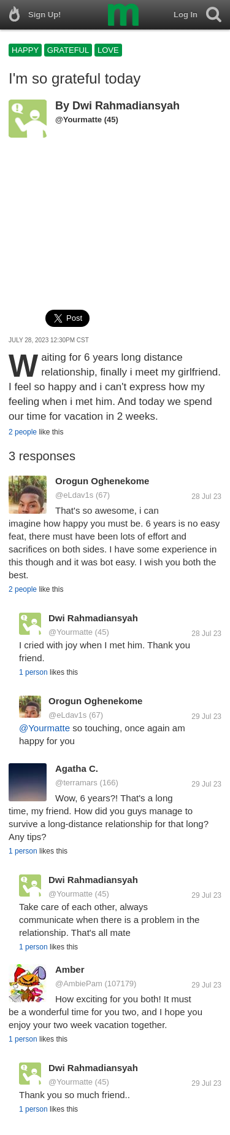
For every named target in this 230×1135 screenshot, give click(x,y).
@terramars (76, 782)
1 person (33, 672)
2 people (23, 432)
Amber (70, 969)
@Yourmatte (78, 119)
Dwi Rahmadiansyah (126, 106)
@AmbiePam (78, 983)
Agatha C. (76, 768)
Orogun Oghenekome (102, 481)
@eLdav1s (74, 495)
